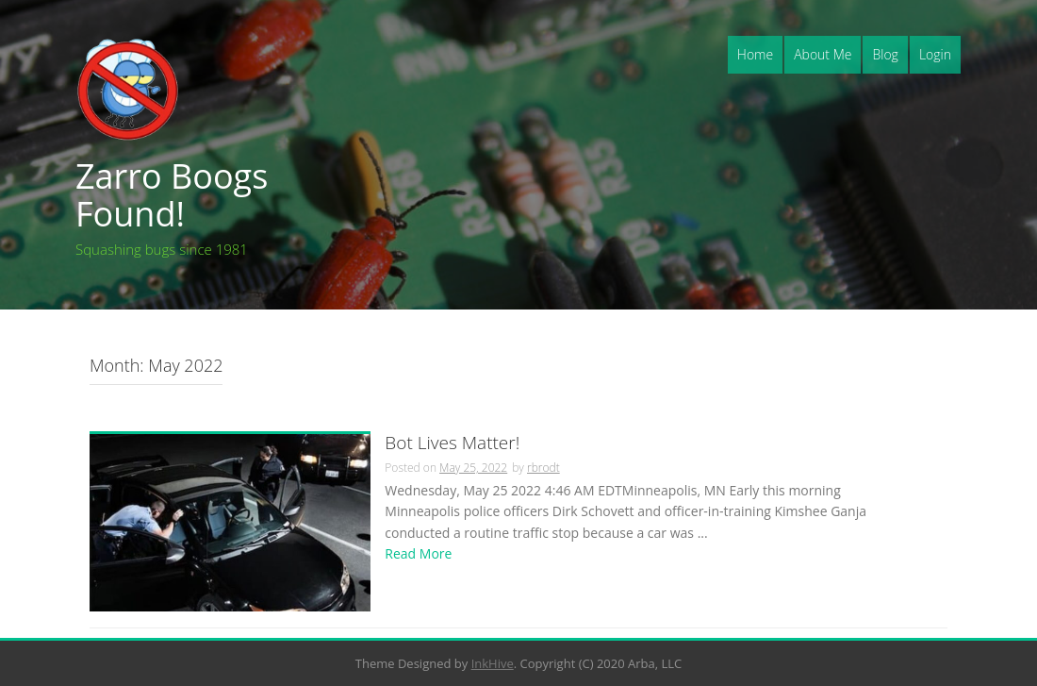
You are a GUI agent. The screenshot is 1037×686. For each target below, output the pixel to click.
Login (935, 54)
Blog (884, 54)
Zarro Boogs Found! (171, 195)
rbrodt (543, 468)
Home (755, 54)
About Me (822, 54)
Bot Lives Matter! (452, 444)
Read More (418, 553)
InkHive (492, 663)
